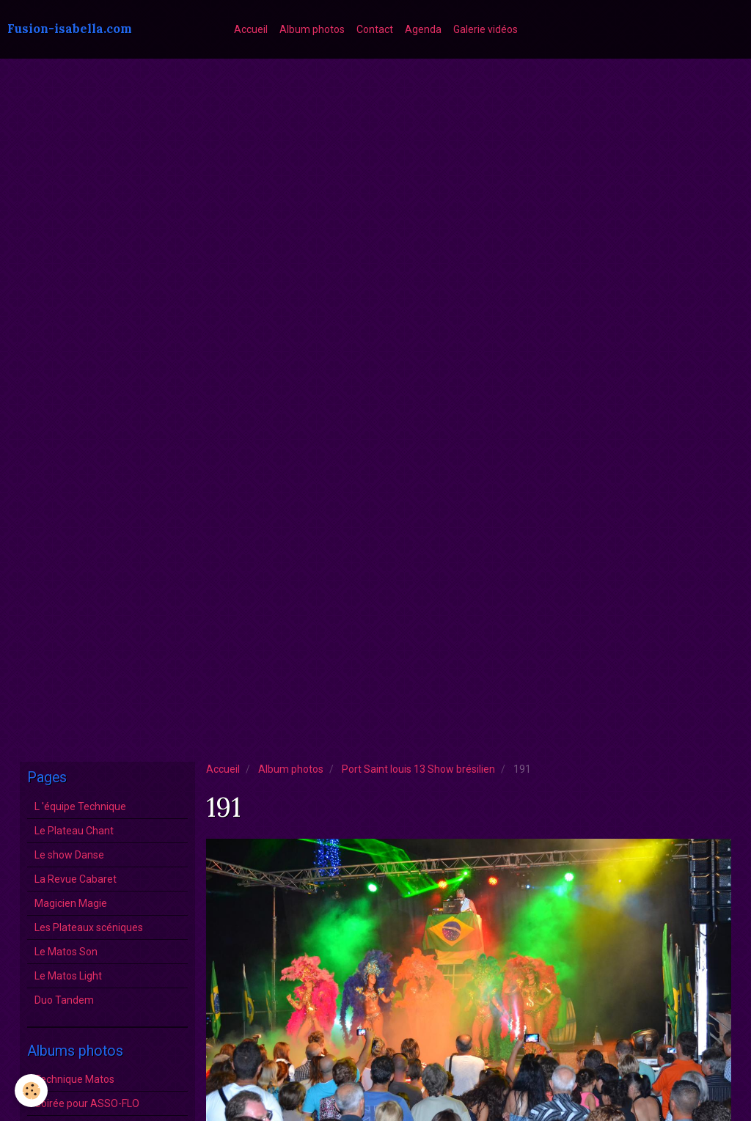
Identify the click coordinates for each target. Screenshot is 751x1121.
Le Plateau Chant (74, 831)
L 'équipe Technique (80, 806)
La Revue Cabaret (75, 879)
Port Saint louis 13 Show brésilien (418, 769)
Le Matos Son (66, 952)
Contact (374, 29)
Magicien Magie (70, 903)
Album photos (312, 29)
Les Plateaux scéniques (88, 927)
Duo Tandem (64, 1000)
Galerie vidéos (485, 29)
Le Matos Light (68, 976)
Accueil (251, 29)
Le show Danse (69, 855)
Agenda (423, 29)
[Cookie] (31, 1090)
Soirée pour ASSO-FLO (86, 1103)
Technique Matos (74, 1079)
